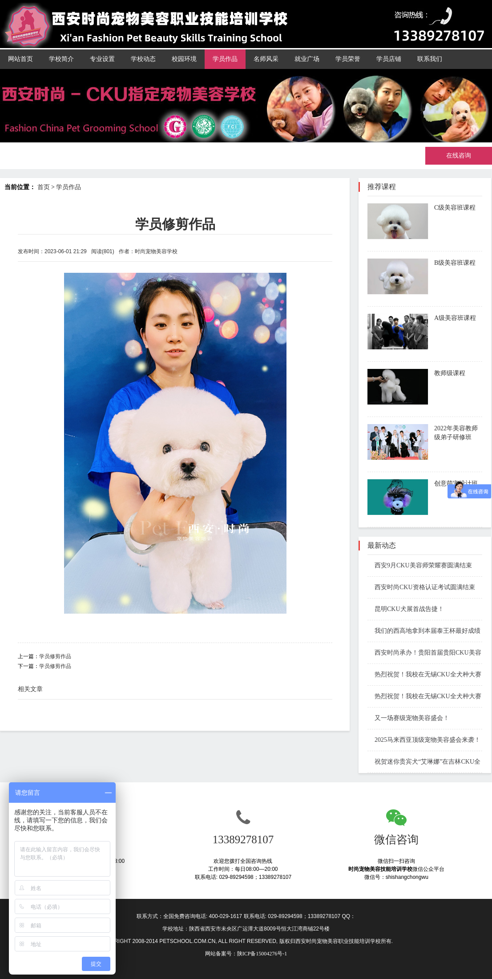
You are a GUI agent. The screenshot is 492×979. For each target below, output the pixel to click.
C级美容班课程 (455, 207)
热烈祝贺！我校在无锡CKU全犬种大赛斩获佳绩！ (424, 675)
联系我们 (429, 59)
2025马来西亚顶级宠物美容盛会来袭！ (423, 739)
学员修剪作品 (55, 656)
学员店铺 (388, 59)
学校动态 (143, 59)
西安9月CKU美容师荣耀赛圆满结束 (419, 565)
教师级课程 (449, 373)
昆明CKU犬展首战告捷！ (405, 609)
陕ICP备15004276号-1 (262, 954)
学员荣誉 (347, 59)
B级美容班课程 (455, 262)
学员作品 (225, 59)
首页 (43, 187)
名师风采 (266, 59)
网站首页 (20, 59)
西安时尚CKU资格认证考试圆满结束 (421, 587)
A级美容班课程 (455, 318)
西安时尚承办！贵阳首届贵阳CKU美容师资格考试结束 (424, 653)
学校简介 (61, 59)
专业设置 (102, 59)
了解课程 (450, 233)
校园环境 (184, 59)
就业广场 (306, 59)
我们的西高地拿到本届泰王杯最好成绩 (423, 630)
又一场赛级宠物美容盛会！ (408, 718)
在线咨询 (458, 155)
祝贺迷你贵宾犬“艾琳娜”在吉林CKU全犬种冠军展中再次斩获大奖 (423, 762)
